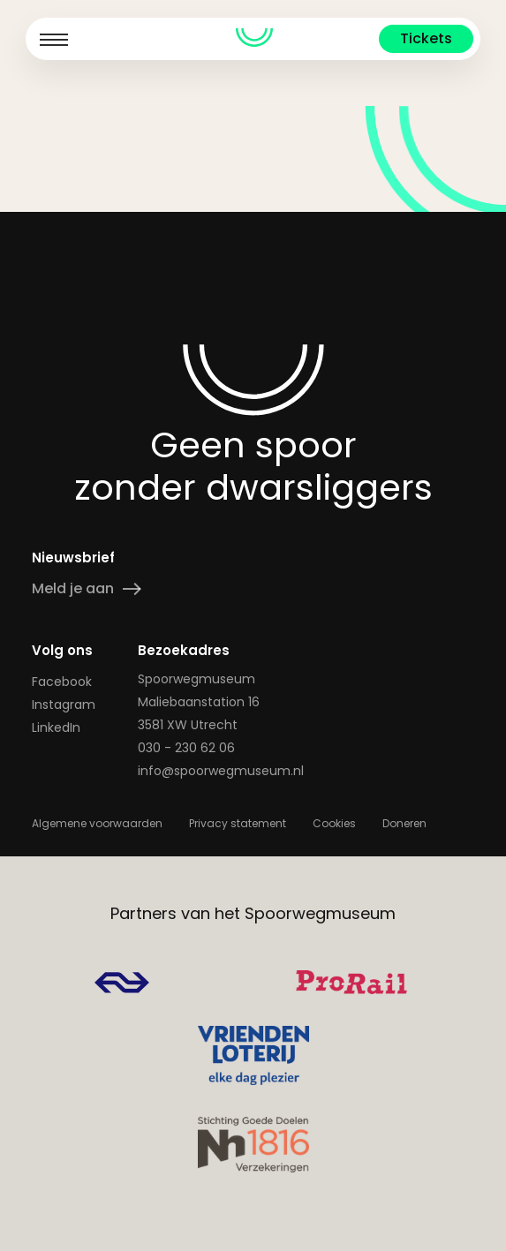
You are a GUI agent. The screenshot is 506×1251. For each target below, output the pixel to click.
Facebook (62, 681)
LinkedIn (56, 727)
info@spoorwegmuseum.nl (221, 771)
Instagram (63, 704)
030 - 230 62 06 (186, 748)
